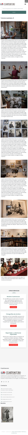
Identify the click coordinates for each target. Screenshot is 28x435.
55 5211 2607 (4, 392)
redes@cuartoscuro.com (6, 399)
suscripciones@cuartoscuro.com (8, 397)
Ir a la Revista (13, 307)
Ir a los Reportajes (13, 344)
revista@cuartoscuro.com (7, 401)
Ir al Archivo (13, 326)
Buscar (14, 12)
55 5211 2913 (10, 392)
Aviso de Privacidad (16, 431)
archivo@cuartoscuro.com (7, 394)
